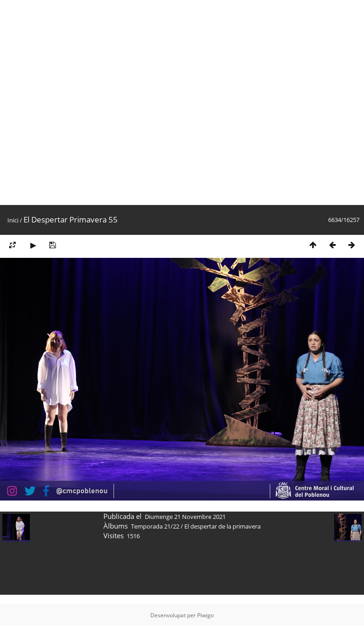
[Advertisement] (102, 102)
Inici (12, 220)
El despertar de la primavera (222, 526)
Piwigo (205, 615)
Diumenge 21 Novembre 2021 (185, 516)
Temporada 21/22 (155, 526)
